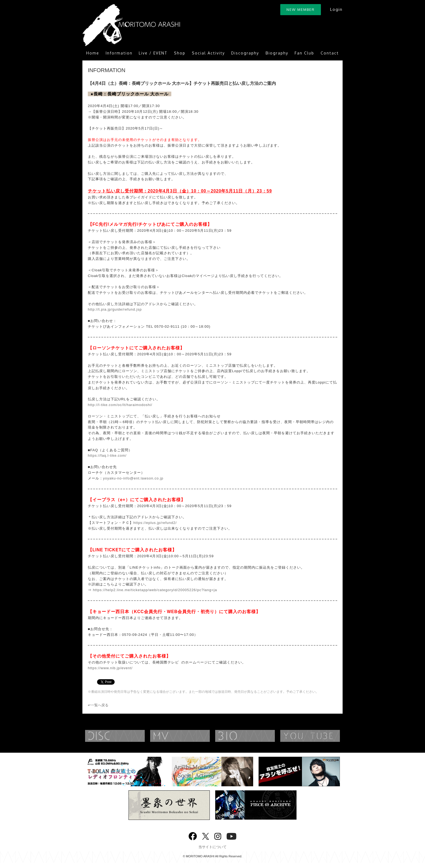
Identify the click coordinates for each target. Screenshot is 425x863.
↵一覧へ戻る (98, 705)
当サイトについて (212, 847)
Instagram (217, 836)
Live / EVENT (153, 53)
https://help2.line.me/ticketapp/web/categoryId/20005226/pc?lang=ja (155, 590)
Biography (277, 53)
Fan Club (304, 53)
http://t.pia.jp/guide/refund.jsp (115, 309)
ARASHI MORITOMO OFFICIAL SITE (131, 25)
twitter (205, 836)
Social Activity (208, 53)
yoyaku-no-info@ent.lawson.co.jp (133, 478)
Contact (330, 53)
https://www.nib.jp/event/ (110, 668)
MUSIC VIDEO (190, 736)
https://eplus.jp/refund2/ (155, 523)
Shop (179, 53)
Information (119, 53)
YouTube (321, 736)
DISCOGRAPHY (125, 736)
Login (336, 9)
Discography (245, 53)
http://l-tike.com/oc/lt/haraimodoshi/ (120, 405)
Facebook (193, 835)
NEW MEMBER (300, 9)
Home (92, 53)
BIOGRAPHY (256, 736)
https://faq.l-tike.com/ (107, 455)
